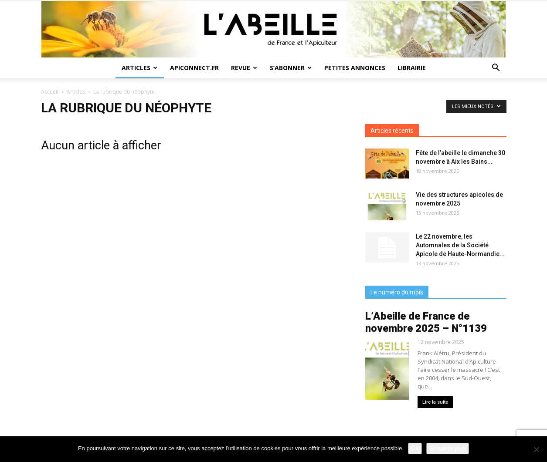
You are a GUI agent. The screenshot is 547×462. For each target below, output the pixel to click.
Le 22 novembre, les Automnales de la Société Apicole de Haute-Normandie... (460, 245)
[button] (496, 68)
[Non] (536, 449)
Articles (139, 68)
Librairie (412, 68)
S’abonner (291, 68)
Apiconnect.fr (194, 68)
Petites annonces (354, 68)
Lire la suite (435, 402)
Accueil (49, 91)
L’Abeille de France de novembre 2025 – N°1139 (426, 322)
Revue (244, 68)
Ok (415, 448)
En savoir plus (447, 448)
